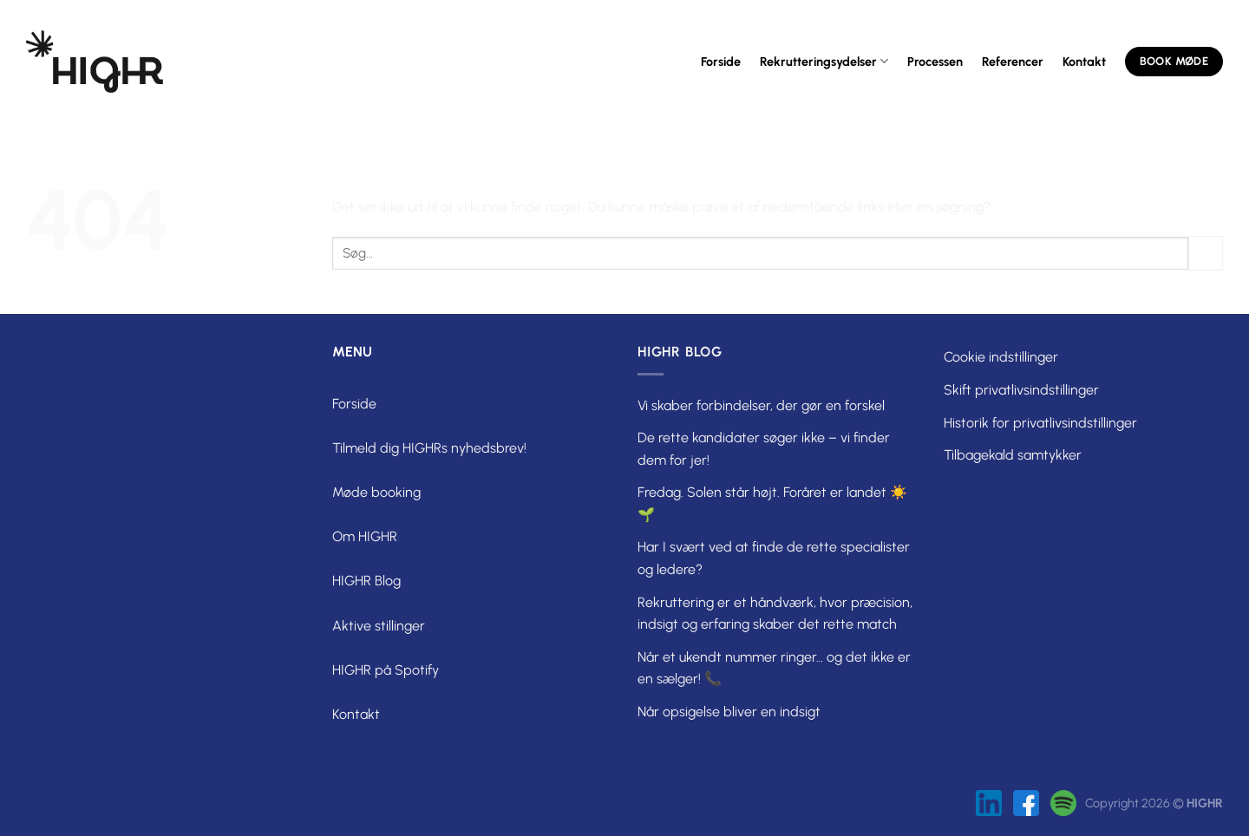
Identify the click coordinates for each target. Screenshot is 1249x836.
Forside (721, 61)
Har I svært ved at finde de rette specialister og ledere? (774, 558)
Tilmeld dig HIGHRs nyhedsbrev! (429, 448)
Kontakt (1084, 61)
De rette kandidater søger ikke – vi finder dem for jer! (764, 448)
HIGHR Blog (366, 580)
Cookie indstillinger (1001, 357)
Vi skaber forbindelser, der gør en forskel (761, 405)
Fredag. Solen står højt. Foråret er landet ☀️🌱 (772, 503)
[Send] (1205, 253)
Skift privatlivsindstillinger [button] (1021, 390)
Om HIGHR (364, 536)
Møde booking (376, 492)
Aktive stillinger (378, 625)
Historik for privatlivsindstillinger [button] (1040, 423)
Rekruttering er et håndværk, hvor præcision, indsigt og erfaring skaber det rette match (775, 613)
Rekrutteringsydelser (824, 61)
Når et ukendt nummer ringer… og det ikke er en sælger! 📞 (774, 668)
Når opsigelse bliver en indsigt (729, 711)
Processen (935, 61)
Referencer (1012, 61)
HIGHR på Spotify (385, 670)
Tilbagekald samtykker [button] (1013, 455)
